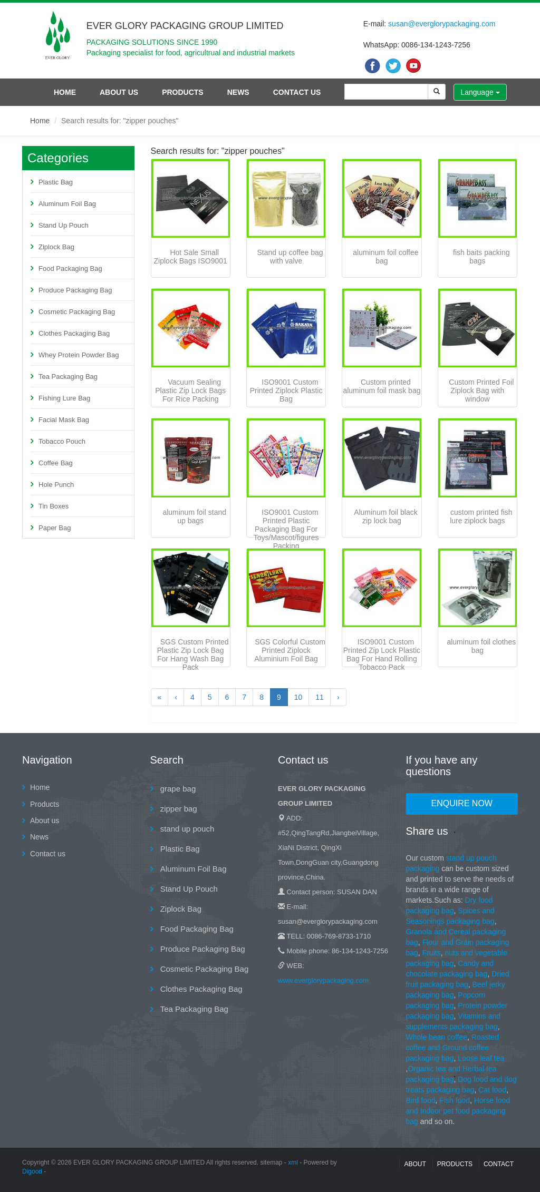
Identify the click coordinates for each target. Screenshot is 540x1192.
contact (499, 1164)
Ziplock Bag (56, 247)
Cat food (492, 1090)
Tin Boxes (53, 506)
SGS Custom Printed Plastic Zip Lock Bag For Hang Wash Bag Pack (193, 654)
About (415, 1164)
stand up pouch (186, 828)
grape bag (177, 788)
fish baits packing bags (481, 256)
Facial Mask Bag (63, 420)
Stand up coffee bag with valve (290, 256)
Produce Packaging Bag (75, 290)
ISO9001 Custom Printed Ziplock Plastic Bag (286, 390)
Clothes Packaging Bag (74, 333)
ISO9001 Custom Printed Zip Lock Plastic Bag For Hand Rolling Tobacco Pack (381, 654)
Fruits (431, 953)
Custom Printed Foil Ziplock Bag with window (481, 390)
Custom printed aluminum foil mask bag (381, 386)
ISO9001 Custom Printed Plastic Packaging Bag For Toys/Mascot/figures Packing (286, 529)
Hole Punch (56, 484)
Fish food (454, 1100)
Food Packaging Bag (70, 268)
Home (65, 92)
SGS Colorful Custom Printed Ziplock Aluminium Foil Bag (289, 650)
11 (319, 697)
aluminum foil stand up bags (194, 516)
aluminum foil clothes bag (481, 646)
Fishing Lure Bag (64, 398)
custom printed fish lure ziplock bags (481, 516)
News (238, 92)
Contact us (297, 92)
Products (183, 92)
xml (293, 1162)
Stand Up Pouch (63, 225)
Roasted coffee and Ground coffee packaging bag (452, 1047)
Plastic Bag (55, 182)
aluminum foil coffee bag (385, 256)
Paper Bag (54, 528)
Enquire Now (462, 803)
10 (298, 697)
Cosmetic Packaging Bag (76, 312)
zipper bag (177, 808)
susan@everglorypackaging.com (441, 23)
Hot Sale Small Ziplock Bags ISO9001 (190, 256)
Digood (32, 1171)
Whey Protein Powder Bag (78, 355)
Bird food (421, 1100)
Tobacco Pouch (61, 441)
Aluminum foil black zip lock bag (386, 516)
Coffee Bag (55, 463)
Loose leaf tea (481, 1058)
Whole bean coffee (437, 1037)
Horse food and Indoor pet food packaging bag (458, 1111)
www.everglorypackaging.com (323, 980)
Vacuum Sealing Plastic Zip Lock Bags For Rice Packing (190, 390)
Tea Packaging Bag (68, 376)
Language (479, 92)
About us (119, 92)
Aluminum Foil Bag (67, 204)
